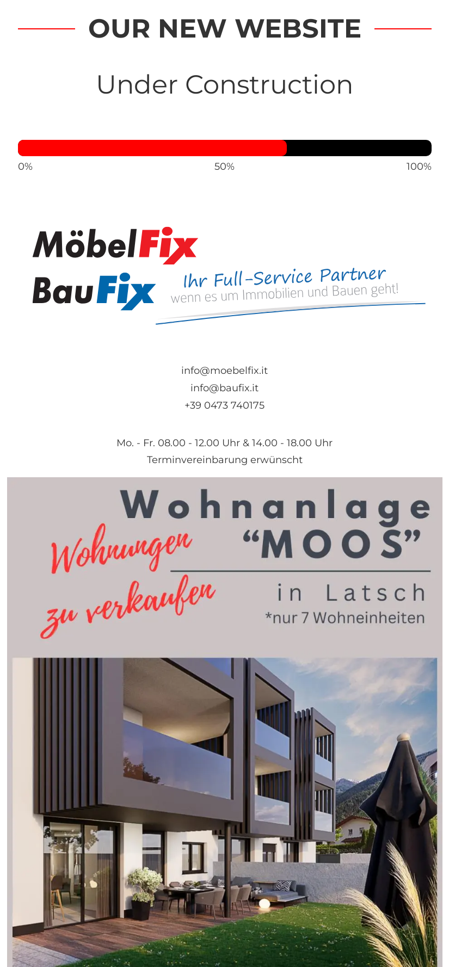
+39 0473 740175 (224, 405)
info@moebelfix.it (224, 370)
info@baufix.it (224, 387)
